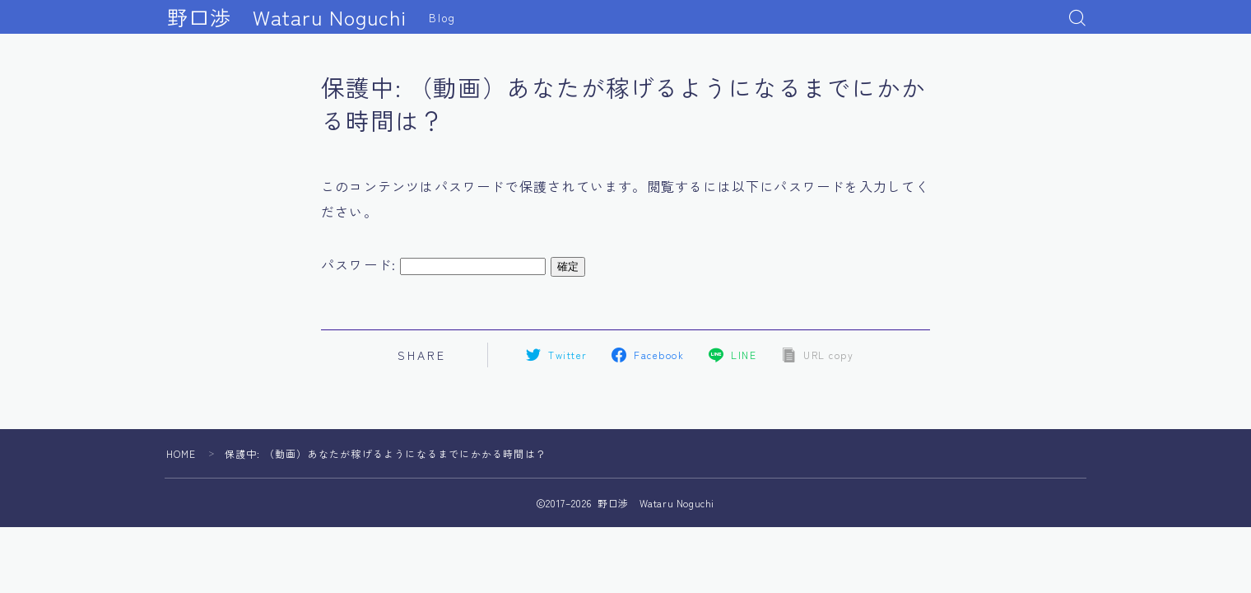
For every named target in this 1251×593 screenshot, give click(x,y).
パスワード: (433, 264)
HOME (181, 453)
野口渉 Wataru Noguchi (287, 17)
